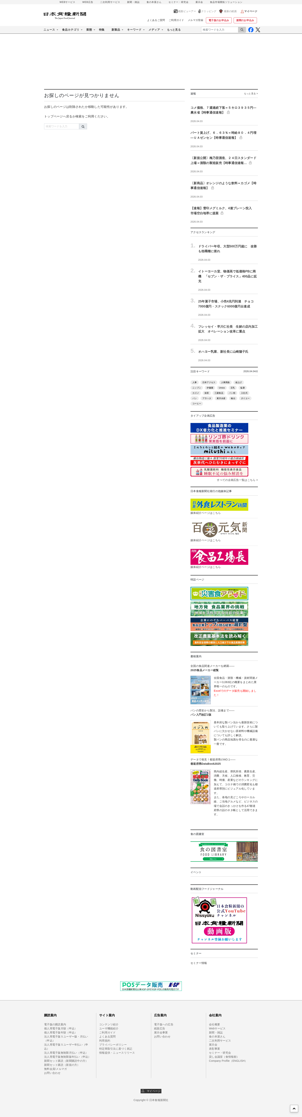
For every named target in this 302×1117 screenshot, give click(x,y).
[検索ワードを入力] (219, 30)
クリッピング (208, 11)
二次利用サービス (110, 2)
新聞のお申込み (245, 20)
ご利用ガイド (176, 20)
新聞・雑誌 (133, 2)
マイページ (151, 1091)
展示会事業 (161, 1032)
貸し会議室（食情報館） (224, 1056)
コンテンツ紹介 (108, 1024)
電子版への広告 (163, 1024)
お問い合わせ (52, 1072)
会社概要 (214, 1024)
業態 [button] (89, 29)
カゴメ (195, 393)
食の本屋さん (154, 2)
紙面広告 (159, 1028)
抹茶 (207, 393)
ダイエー (245, 398)
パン (194, 398)
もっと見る (174, 29)
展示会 (199, 2)
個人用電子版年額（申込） (60, 1032)
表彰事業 (214, 1048)
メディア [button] (154, 29)
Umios (222, 388)
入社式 (244, 393)
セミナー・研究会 (179, 2)
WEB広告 (87, 2)
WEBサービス (67, 2)
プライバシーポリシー (113, 1044)
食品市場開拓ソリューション (226, 2)
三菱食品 (219, 393)
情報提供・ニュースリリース (117, 1052)
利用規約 (104, 1040)
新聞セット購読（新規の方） (62, 1064)
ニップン (196, 388)
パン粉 (232, 393)
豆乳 (233, 388)
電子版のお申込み (219, 20)
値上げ (238, 382)
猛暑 (242, 388)
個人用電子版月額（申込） (60, 1028)
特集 (102, 29)
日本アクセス (209, 382)
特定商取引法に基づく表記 (115, 1048)
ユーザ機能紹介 (108, 1028)
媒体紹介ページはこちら (205, 512)
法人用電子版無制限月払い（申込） (66, 1052)
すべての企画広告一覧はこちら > (237, 479)
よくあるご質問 (156, 20)
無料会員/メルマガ (55, 1068)
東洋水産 (221, 398)
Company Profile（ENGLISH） (228, 1060)
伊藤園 (210, 388)
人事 (194, 382)
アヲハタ (206, 398)
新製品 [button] (116, 29)
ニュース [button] (49, 29)
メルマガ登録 (195, 20)
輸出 (233, 398)
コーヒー (196, 403)
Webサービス (217, 1028)
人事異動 (225, 382)
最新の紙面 (230, 11)
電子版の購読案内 (55, 1024)
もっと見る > (251, 93)
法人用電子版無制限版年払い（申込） (67, 1056)
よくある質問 (107, 1036)
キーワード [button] (134, 29)
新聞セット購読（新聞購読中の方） (66, 1060)
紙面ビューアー (187, 11)
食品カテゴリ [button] (70, 29)
